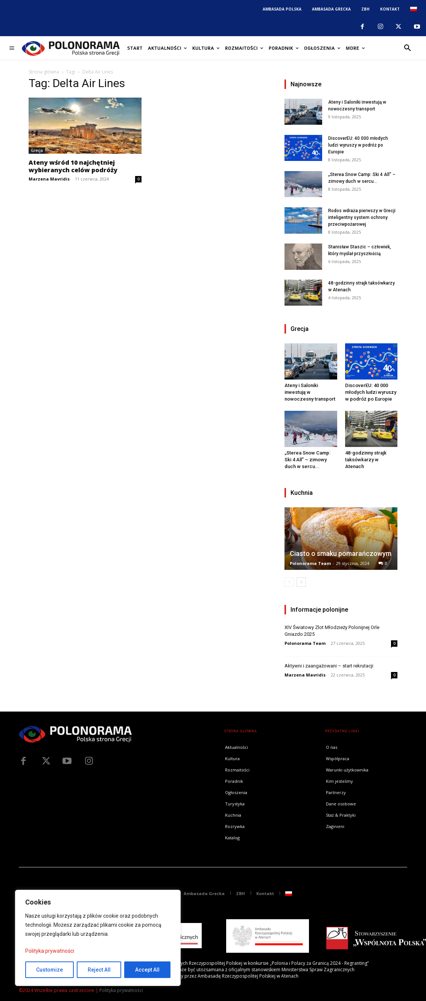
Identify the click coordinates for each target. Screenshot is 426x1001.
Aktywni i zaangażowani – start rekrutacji (329, 666)
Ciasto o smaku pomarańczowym (340, 553)
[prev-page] (289, 582)
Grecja (37, 150)
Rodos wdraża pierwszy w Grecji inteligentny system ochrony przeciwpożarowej (362, 217)
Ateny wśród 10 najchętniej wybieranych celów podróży (73, 166)
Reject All (99, 970)
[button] (408, 48)
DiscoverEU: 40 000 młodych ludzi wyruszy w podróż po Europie (358, 145)
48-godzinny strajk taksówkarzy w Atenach (365, 459)
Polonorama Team (310, 563)
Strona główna (44, 72)
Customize (49, 970)
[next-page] (301, 582)
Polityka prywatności (49, 951)
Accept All (147, 970)
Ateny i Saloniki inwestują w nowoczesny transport (310, 392)
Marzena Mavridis (49, 179)
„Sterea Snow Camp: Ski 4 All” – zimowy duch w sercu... (307, 459)
